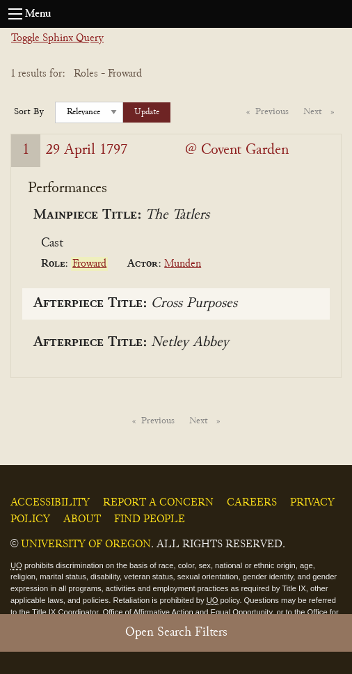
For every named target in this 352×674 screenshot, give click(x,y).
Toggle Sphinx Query (57, 38)
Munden (182, 263)
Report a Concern (158, 502)
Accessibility (50, 502)
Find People (149, 519)
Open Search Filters (176, 632)
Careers (252, 502)
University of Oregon (86, 544)
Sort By (29, 112)
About (82, 519)
